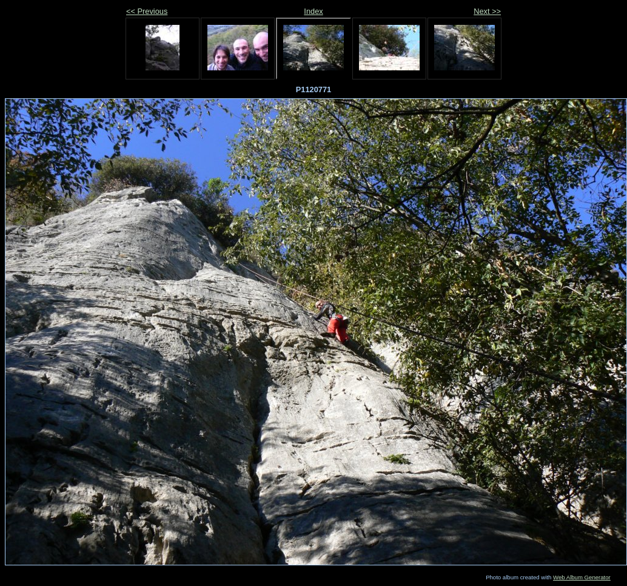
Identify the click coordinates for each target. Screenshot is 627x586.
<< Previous (146, 11)
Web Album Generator (582, 577)
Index (313, 11)
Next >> (487, 11)
